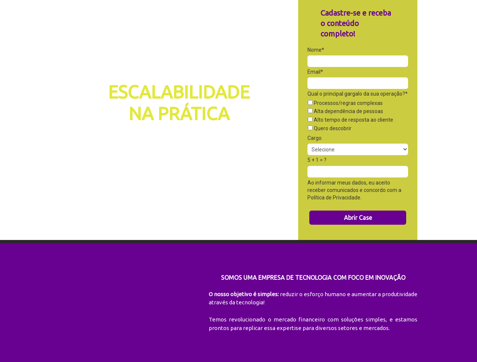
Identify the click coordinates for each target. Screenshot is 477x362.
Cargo (314, 138)
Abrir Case (358, 217)
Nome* (315, 50)
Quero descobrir (329, 128)
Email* (315, 72)
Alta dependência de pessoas (345, 111)
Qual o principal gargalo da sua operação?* (357, 94)
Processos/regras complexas (345, 103)
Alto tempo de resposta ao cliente (350, 120)
